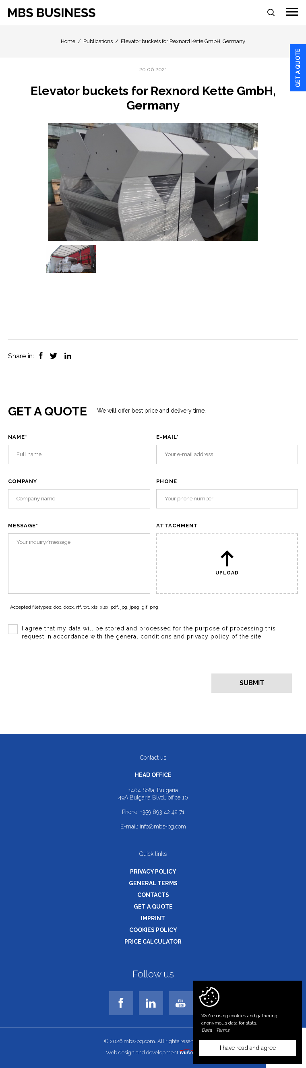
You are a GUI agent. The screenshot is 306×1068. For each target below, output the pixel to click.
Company (22, 481)
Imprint (153, 918)
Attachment (177, 526)
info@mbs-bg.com (163, 826)
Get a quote (298, 67)
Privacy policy (153, 871)
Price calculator (153, 941)
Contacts (153, 895)
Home (68, 41)
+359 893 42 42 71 (162, 812)
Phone (166, 481)
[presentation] (69, 674)
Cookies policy (153, 930)
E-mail (167, 437)
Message (23, 526)
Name (17, 437)
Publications (98, 41)
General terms (153, 883)
